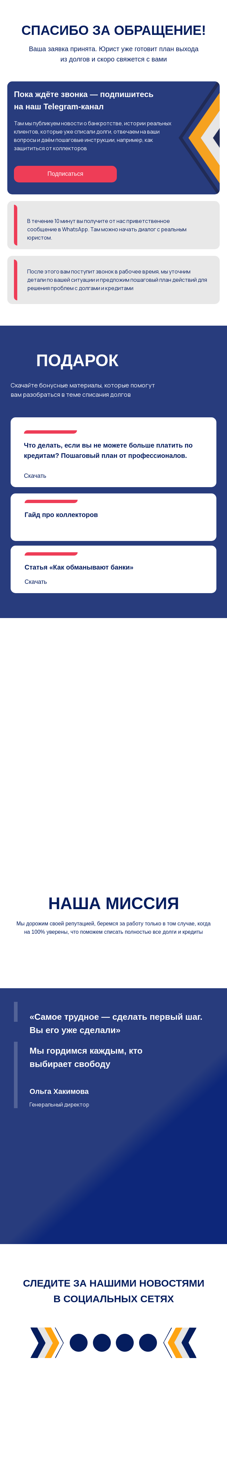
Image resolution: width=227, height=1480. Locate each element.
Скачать (35, 476)
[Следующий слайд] (215, 999)
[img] (79, 1422)
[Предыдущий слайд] (12, 999)
